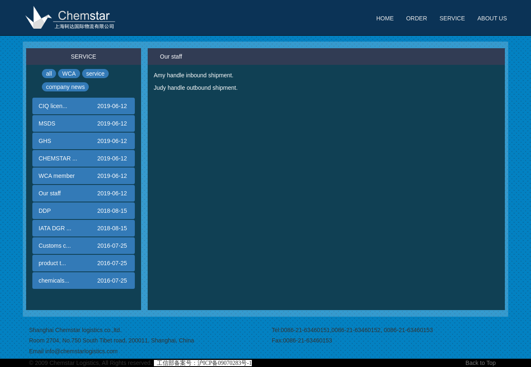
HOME (385, 18)
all (49, 73)
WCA (69, 73)
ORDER (416, 18)
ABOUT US (492, 18)
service (95, 73)
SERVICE (452, 18)
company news (65, 87)
